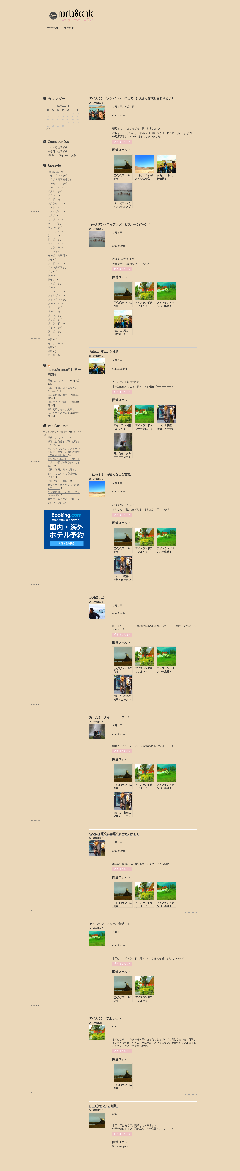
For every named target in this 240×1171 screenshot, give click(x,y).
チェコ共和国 (55, 267)
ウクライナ (54, 203)
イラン (51, 195)
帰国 (50, 351)
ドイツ (51, 279)
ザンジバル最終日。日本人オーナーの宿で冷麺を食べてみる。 (64, 462)
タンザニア (54, 263)
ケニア (51, 235)
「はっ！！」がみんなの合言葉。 (111, 474)
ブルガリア (54, 303)
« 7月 (48, 129)
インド (51, 199)
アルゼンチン (55, 183)
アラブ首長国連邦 (57, 179)
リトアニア (54, 335)
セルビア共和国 (56, 255)
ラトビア (53, 331)
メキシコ (53, 327)
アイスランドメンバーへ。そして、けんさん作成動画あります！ (131, 98)
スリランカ (54, 247)
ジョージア (54, 243)
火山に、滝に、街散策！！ (106, 351)
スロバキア (54, 251)
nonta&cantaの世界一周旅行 (64, 372)
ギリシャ (53, 227)
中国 (50, 339)
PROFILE (69, 28)
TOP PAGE (53, 28)
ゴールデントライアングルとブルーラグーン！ (120, 224)
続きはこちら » (122, 141)
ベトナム (53, 307)
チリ (50, 271)
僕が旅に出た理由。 (59, 395)
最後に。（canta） (58, 380)
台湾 (50, 347)
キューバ (53, 223)
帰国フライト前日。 (59, 402)
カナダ (51, 215)
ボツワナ (53, 315)
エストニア (54, 207)
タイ (50, 259)
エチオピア (54, 211)
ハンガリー (54, 291)
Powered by (191, 211)
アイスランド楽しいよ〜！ (106, 1018)
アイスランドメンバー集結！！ (109, 924)
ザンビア (53, 239)
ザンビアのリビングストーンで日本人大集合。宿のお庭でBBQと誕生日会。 (64, 451)
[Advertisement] (63, 609)
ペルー (51, 311)
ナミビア (53, 283)
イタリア (53, 191)
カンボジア (54, 219)
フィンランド (55, 299)
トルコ (51, 275)
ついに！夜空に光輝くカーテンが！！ (114, 833)
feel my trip (53, 171)
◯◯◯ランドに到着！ (104, 1105)
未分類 (51, 355)
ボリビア (53, 319)
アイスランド (55, 175)
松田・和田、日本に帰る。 (62, 387)
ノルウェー (54, 287)
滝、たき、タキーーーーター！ (109, 717)
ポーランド (54, 323)
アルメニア (54, 187)
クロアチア (54, 231)
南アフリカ (54, 343)
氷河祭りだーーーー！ (103, 597)
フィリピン (54, 295)
